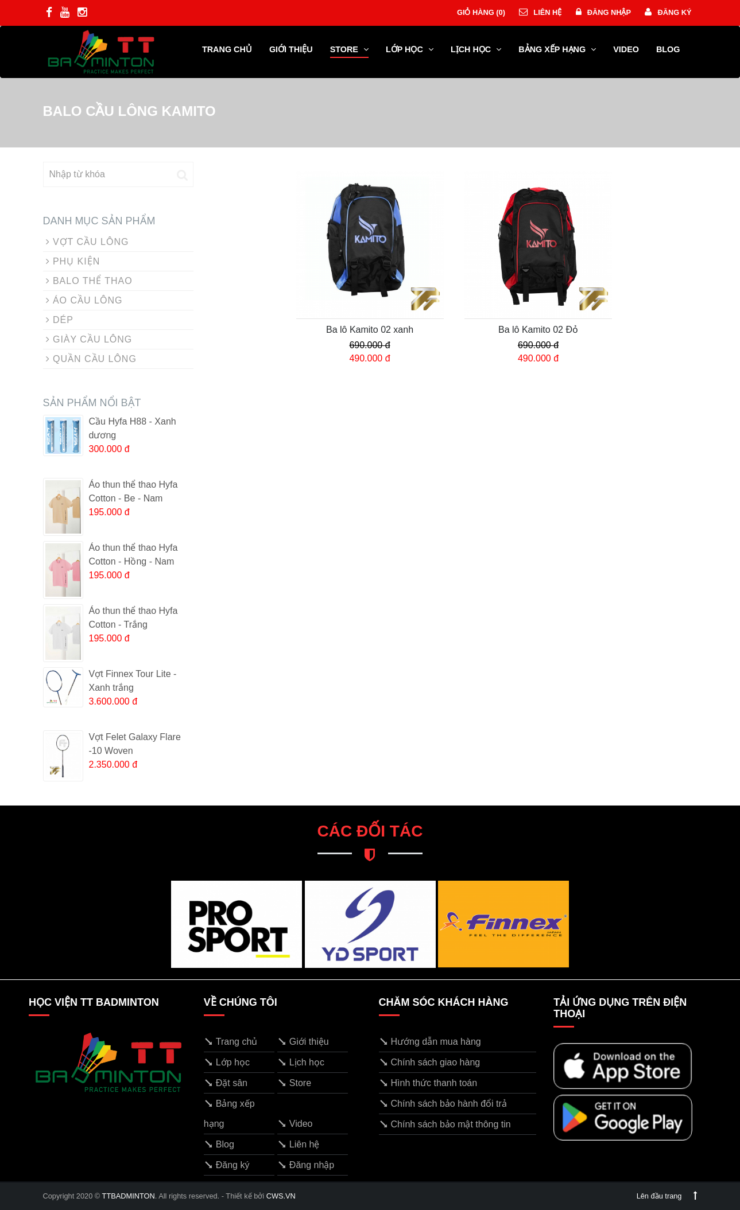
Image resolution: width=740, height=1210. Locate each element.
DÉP (59, 320)
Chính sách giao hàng (430, 1062)
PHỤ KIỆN (73, 261)
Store (349, 49)
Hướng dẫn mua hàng (430, 1041)
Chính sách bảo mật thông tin (445, 1124)
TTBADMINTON (128, 1196)
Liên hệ (540, 12)
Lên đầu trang (667, 1196)
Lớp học (409, 49)
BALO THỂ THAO (89, 281)
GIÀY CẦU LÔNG (89, 339)
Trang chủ (227, 49)
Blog (668, 49)
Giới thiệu (291, 49)
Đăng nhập (603, 12)
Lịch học (476, 49)
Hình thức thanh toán (428, 1083)
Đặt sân (225, 1083)
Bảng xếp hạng (557, 49)
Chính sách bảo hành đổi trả (443, 1103)
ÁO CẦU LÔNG (84, 300)
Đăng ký (668, 12)
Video (626, 49)
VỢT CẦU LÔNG (87, 242)
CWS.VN (281, 1196)
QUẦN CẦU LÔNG (91, 359)
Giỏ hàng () (480, 12)
